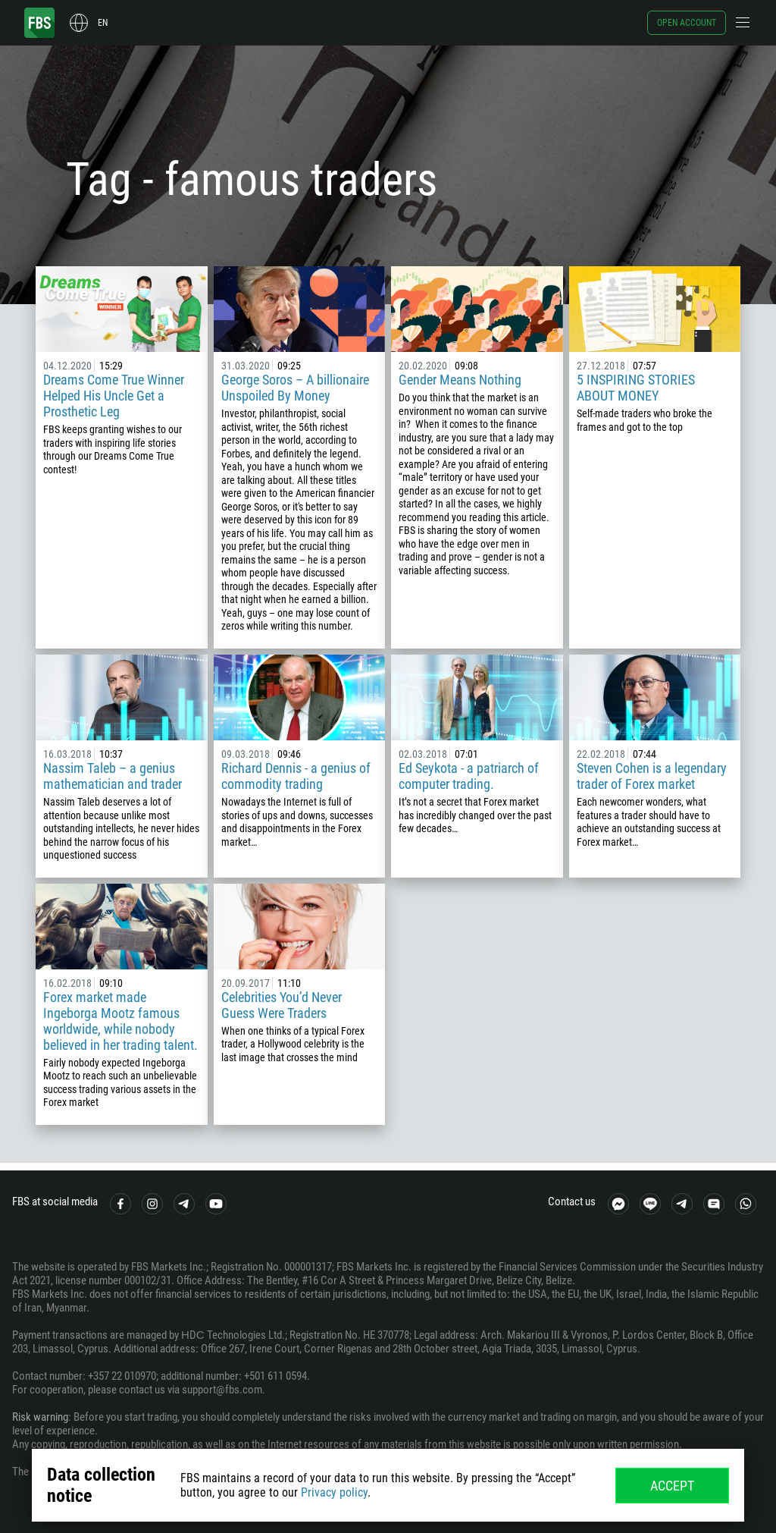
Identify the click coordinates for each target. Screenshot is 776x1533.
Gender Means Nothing (460, 380)
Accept (672, 1486)
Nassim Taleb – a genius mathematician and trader (112, 776)
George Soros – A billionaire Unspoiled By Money (295, 388)
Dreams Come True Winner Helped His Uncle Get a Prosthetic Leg (113, 395)
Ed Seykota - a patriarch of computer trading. (469, 776)
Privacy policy (334, 1492)
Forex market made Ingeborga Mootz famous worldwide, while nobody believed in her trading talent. (120, 1021)
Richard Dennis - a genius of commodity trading (296, 776)
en (103, 22)
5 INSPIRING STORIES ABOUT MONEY (636, 388)
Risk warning (40, 1417)
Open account (686, 22)
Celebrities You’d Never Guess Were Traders (281, 1005)
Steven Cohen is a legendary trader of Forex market (652, 776)
